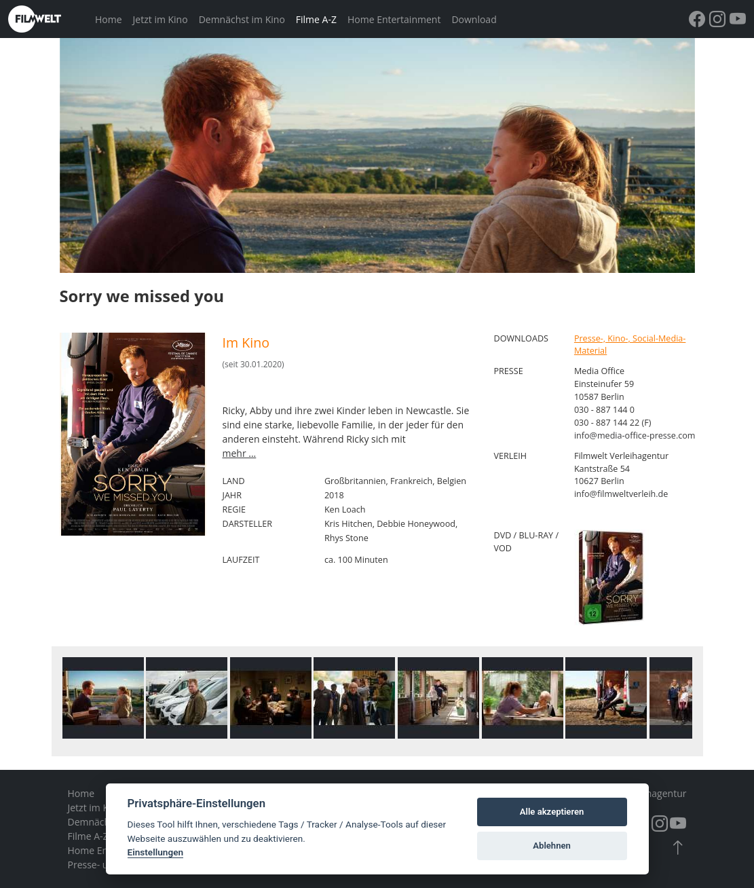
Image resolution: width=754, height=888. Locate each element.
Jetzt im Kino (160, 19)
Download (473, 19)
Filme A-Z (316, 19)
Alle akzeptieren (552, 812)
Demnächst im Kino (242, 19)
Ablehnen (552, 845)
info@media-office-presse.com (635, 435)
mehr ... (240, 453)
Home (108, 19)
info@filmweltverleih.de (621, 494)
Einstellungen (156, 852)
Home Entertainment (393, 19)
